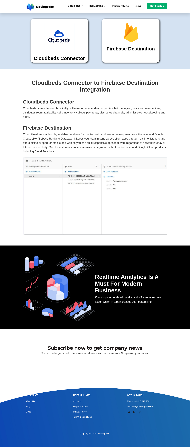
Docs (28, 412)
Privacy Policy (79, 412)
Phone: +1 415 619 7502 (139, 401)
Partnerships (120, 6)
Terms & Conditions (82, 417)
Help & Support (80, 406)
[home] (40, 7)
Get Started (157, 6)
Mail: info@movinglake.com (140, 406)
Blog (138, 6)
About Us (30, 401)
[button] (77, 6)
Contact (77, 401)
